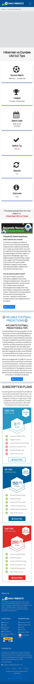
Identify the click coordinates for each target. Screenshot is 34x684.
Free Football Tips (24, 625)
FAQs (20, 668)
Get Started (9, 307)
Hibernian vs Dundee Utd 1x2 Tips (17, 54)
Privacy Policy (6, 631)
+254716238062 (17, 677)
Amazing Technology (17, 675)
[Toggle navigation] (30, 3)
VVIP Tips (21, 630)
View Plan (17, 459)
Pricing (4, 625)
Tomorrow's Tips (24, 622)
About (14, 668)
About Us (5, 622)
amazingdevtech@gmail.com (17, 678)
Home (3, 9)
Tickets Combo (23, 632)
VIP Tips (21, 627)
